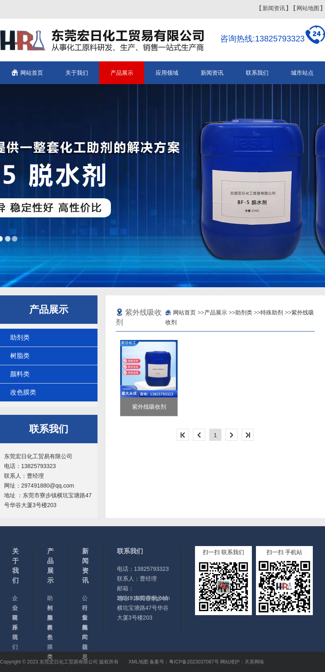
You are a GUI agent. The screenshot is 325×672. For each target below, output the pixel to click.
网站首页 (31, 72)
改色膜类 (23, 392)
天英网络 (254, 662)
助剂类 (20, 337)
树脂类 (20, 355)
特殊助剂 (271, 312)
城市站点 (302, 72)
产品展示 (121, 72)
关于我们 (76, 72)
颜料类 (20, 374)
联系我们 (257, 72)
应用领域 (167, 72)
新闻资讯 (273, 8)
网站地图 (308, 8)
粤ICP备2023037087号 (194, 662)
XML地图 (138, 662)
